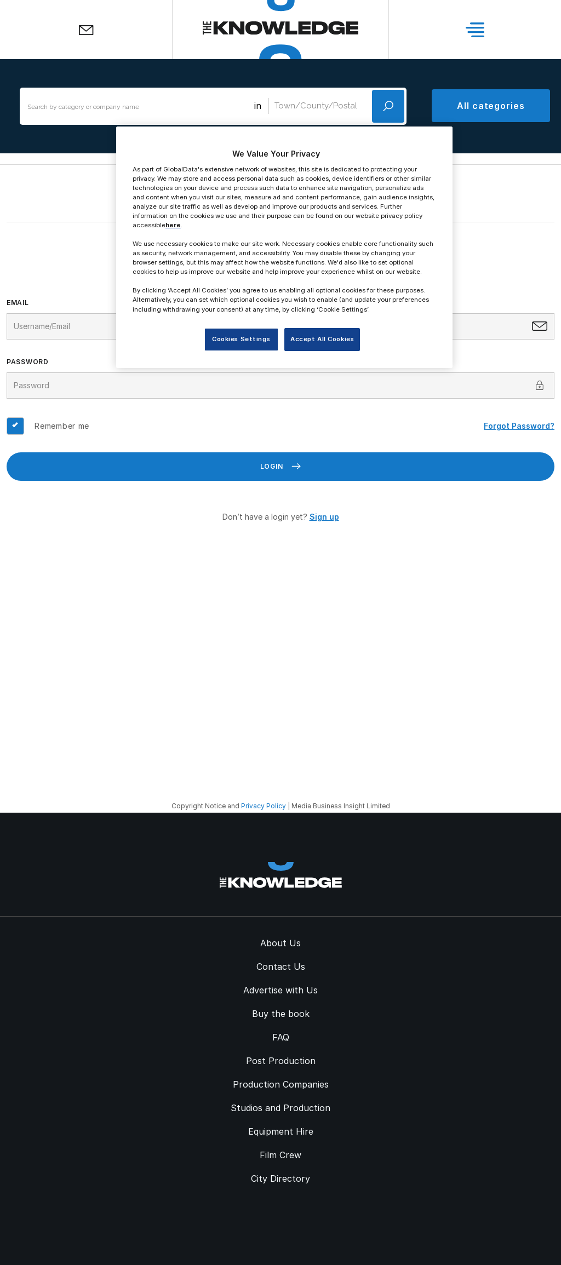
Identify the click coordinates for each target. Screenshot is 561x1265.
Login (280, 466)
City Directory (280, 1178)
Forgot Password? (519, 425)
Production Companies (281, 1084)
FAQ (280, 1037)
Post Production (281, 1060)
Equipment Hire (280, 1131)
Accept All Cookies (322, 339)
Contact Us (280, 966)
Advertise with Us (280, 990)
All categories (491, 105)
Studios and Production (280, 1107)
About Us (280, 943)
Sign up (324, 516)
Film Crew (280, 1154)
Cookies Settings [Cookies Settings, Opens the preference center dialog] (241, 339)
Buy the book (281, 1013)
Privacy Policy (263, 806)
